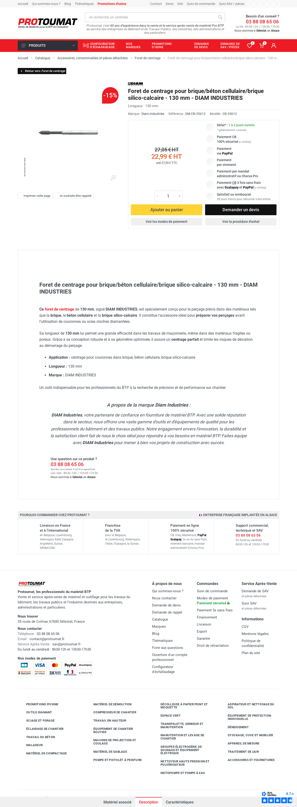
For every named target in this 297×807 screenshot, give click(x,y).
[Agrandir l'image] (113, 177)
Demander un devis (241, 209)
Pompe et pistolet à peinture (114, 759)
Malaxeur (31, 745)
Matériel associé (117, 802)
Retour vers (42, 71)
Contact (156, 3)
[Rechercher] (220, 17)
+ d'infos (245, 141)
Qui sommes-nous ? (46, 3)
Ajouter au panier (166, 209)
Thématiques (84, 3)
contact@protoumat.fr (46, 639)
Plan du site (251, 653)
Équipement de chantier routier (109, 730)
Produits (48, 45)
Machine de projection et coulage (111, 741)
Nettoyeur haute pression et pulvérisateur (181, 763)
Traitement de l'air (240, 751)
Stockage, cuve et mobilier (247, 735)
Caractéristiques (180, 802)
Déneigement (235, 727)
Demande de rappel (167, 612)
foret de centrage (59, 309)
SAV (180, 3)
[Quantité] (168, 196)
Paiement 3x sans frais (215, 610)
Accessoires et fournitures (248, 759)
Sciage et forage (36, 720)
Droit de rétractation (213, 645)
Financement (207, 617)
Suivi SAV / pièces (231, 3)
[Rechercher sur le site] (150, 17)
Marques (159, 626)
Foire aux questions (167, 648)
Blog (67, 3)
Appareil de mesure (240, 743)
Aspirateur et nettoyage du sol (247, 705)
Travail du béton (37, 737)
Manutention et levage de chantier (178, 736)
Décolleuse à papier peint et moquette (180, 705)
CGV (245, 627)
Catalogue (160, 619)
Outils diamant (35, 712)
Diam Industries (152, 114)
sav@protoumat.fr (66, 644)
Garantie (203, 638)
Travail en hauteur (106, 720)
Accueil (23, 3)
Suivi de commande (201, 3)
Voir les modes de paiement (166, 221)
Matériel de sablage (106, 751)
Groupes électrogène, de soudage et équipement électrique (177, 750)
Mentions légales (255, 634)
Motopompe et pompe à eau (179, 772)
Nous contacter (164, 598)
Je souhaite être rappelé (72, 196)
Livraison (204, 624)
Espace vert (167, 715)
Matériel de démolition (109, 704)
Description (148, 802)
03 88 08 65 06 (262, 22)
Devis (169, 3)
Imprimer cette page (34, 196)
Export (202, 631)
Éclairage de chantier (41, 729)
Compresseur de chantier (111, 712)
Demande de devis (166, 605)
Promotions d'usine (38, 704)
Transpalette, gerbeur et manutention (178, 725)
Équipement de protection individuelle (246, 717)
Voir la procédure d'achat (241, 221)
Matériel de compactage (43, 753)
